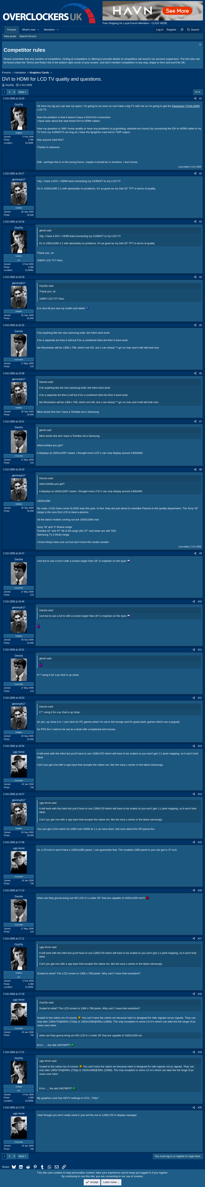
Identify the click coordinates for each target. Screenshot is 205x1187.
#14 (200, 794)
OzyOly (9, 84)
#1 (200, 98)
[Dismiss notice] (199, 45)
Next (21, 91)
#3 (200, 221)
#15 (200, 842)
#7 (200, 421)
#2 (200, 173)
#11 (200, 649)
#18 (200, 994)
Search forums (27, 36)
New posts (10, 36)
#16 (200, 890)
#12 (200, 697)
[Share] (195, 98)
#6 (200, 373)
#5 (200, 325)
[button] (38, 29)
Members (49, 29)
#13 (200, 746)
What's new (28, 29)
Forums (11, 29)
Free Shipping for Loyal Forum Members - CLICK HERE (134, 23)
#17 (200, 938)
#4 (200, 277)
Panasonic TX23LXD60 (186, 106)
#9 (200, 553)
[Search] (193, 29)
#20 (200, 1107)
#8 (200, 469)
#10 (200, 601)
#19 (200, 1052)
